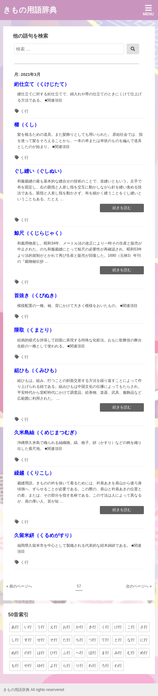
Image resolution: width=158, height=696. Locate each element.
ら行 (66, 665)
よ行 (53, 665)
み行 (118, 653)
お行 (66, 627)
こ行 (131, 627)
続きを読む (121, 208)
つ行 (92, 640)
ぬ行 (15, 653)
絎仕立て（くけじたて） (41, 84)
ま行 (105, 653)
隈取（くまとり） (34, 330)
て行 (105, 640)
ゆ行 (41, 665)
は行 (41, 653)
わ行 (118, 665)
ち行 (79, 640)
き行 (92, 627)
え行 (53, 627)
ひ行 (53, 653)
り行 (79, 665)
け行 (118, 627)
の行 (28, 653)
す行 (28, 640)
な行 (131, 640)
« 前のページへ (19, 586)
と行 (118, 640)
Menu (148, 10)
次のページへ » (139, 586)
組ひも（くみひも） (36, 370)
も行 (15, 665)
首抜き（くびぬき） (36, 295)
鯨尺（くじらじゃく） (39, 233)
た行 (66, 640)
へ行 (79, 653)
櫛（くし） (26, 124)
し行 (15, 640)
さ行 (144, 627)
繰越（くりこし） (34, 473)
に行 (144, 640)
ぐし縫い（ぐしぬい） (39, 171)
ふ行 (66, 653)
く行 (24, 111)
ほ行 (92, 653)
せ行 (41, 640)
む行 (131, 653)
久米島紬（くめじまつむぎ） (46, 432)
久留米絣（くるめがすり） (44, 535)
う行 (41, 627)
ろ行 (105, 665)
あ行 (15, 627)
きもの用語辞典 (30, 10)
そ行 (53, 640)
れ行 (92, 665)
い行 (28, 627)
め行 (144, 653)
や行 (28, 665)
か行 (79, 627)
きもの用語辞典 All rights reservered (33, 690)
